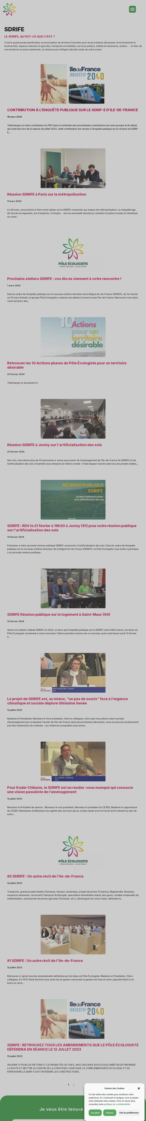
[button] (138, 1088)
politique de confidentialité (117, 1104)
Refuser (109, 1112)
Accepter (95, 1112)
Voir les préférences (129, 1112)
